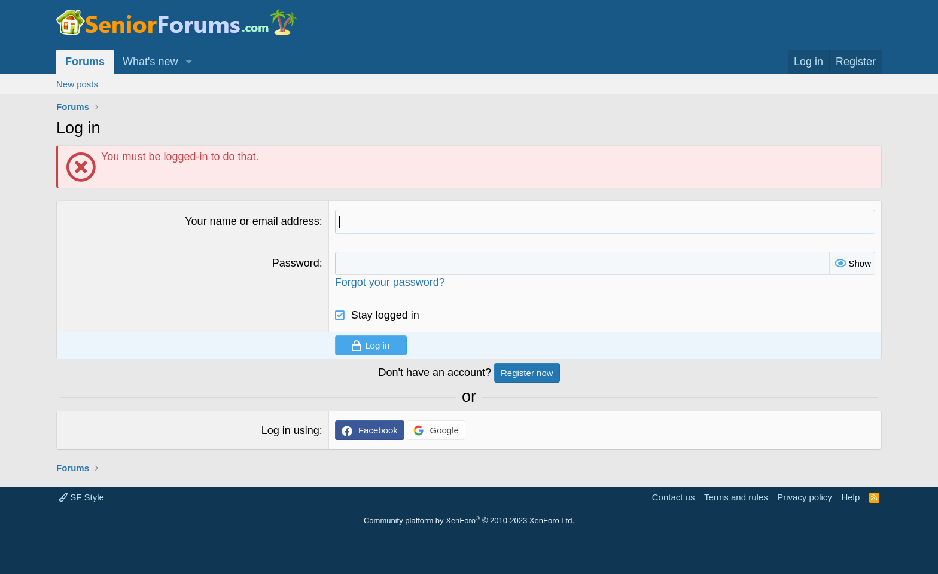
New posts (77, 84)
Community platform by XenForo (469, 520)
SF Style (81, 497)
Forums (85, 62)
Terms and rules (736, 497)
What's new (150, 62)
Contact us (673, 497)
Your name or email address (252, 221)
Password (295, 263)
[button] (188, 62)
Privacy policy (804, 497)
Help (850, 497)
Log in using (290, 430)
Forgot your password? (390, 282)
